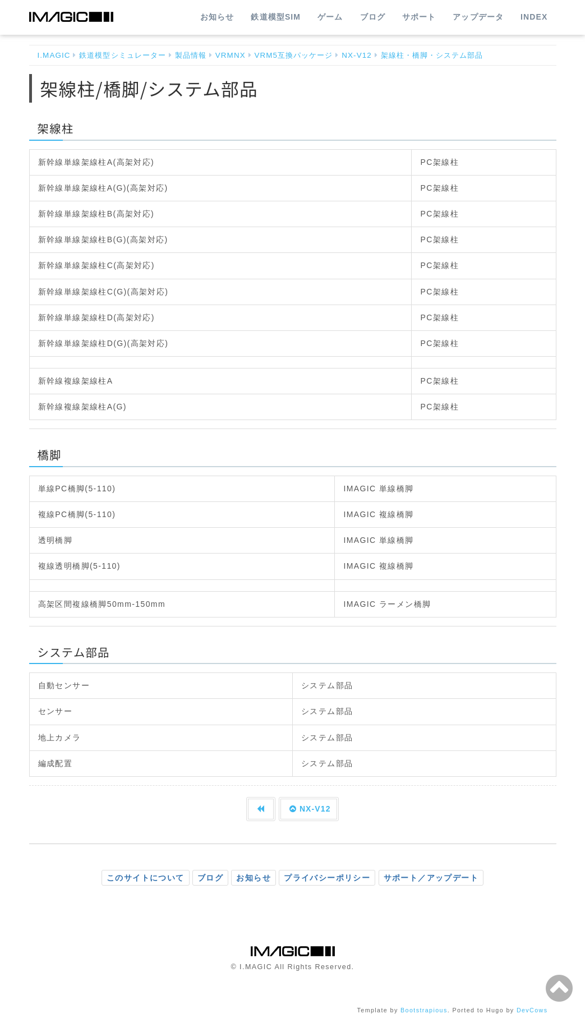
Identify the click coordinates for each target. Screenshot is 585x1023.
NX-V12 (357, 55)
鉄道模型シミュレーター (122, 55)
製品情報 (190, 55)
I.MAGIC (54, 55)
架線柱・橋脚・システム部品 (432, 55)
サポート (419, 16)
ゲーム (330, 16)
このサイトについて (146, 877)
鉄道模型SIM (276, 16)
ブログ (372, 16)
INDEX (533, 16)
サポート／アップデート (431, 877)
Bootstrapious (424, 1010)
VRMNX (230, 55)
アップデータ (478, 16)
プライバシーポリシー (327, 877)
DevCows (532, 1010)
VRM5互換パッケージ (293, 55)
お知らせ (217, 16)
